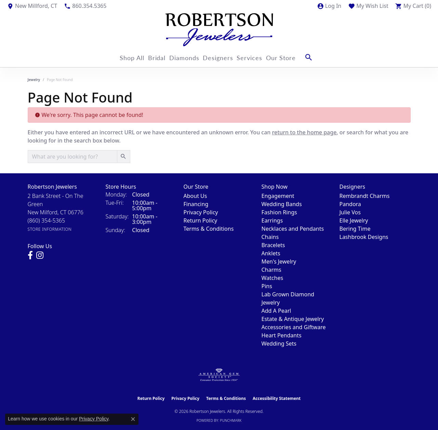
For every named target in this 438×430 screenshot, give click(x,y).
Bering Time (355, 228)
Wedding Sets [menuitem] (279, 343)
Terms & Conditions (209, 228)
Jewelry (34, 79)
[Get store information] (50, 229)
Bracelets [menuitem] (273, 245)
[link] (32, 6)
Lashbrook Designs (364, 237)
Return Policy (200, 220)
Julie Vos (350, 212)
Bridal (153, 57)
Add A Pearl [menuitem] (276, 310)
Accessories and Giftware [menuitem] (294, 327)
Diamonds (184, 57)
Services (257, 57)
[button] (329, 6)
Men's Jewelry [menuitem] (279, 261)
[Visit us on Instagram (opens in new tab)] (39, 255)
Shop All (124, 57)
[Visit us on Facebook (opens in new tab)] (30, 255)
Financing (196, 204)
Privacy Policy (201, 212)
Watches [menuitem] (272, 278)
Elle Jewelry (354, 220)
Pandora (350, 204)
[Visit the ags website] (219, 375)
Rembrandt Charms (365, 196)
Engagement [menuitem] (278, 196)
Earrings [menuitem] (272, 220)
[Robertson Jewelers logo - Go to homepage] (219, 30)
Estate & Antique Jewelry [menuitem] (293, 319)
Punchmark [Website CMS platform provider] (231, 420)
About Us (195, 196)
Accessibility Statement (277, 398)
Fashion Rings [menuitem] (279, 212)
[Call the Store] (46, 220)
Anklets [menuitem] (271, 253)
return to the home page (304, 132)
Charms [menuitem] (271, 269)
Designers (222, 57)
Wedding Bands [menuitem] (282, 204)
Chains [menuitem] (270, 237)
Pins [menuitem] (267, 286)
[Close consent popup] (133, 419)
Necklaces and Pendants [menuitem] (293, 228)
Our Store (292, 57)
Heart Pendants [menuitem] (282, 335)
